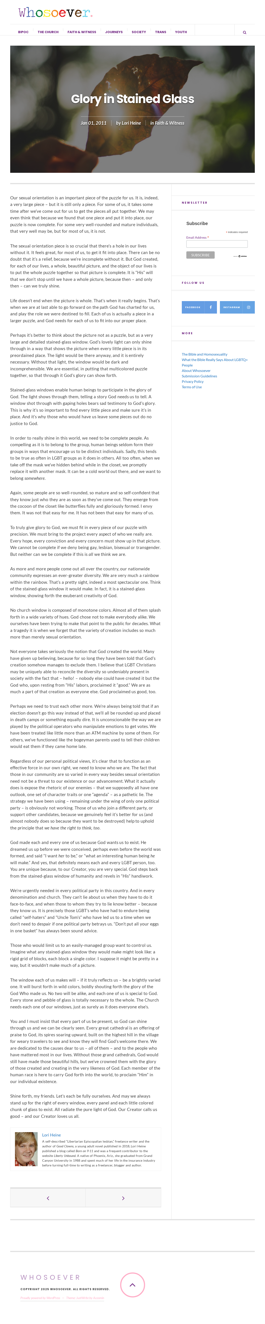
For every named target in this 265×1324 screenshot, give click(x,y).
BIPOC (23, 32)
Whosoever (51, 1282)
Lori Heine (131, 127)
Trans (160, 32)
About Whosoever (196, 375)
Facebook (201, 312)
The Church (48, 32)
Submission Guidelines (199, 380)
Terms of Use (192, 391)
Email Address (197, 242)
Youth (181, 32)
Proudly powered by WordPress (40, 1302)
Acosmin (98, 1302)
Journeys (114, 32)
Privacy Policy (193, 386)
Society (139, 32)
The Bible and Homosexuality (204, 358)
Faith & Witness (82, 32)
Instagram (239, 312)
